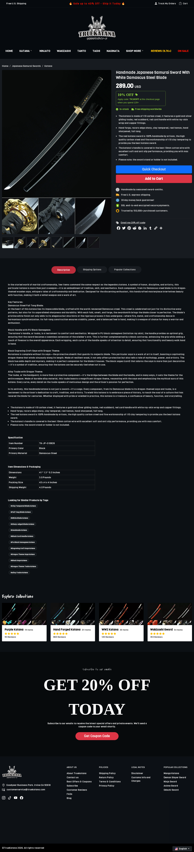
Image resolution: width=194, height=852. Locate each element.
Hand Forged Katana (66, 630)
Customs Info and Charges (140, 779)
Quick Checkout (154, 169)
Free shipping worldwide (146, 109)
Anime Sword (171, 785)
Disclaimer (137, 773)
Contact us (73, 777)
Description (63, 270)
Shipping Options (92, 269)
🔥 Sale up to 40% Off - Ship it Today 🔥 (97, 3)
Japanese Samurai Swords (26, 66)
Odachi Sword (171, 789)
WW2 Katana (110, 630)
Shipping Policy (107, 773)
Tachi (96, 51)
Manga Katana (171, 773)
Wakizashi (64, 51)
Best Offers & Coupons (79, 781)
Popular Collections (125, 269)
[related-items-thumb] (24, 613)
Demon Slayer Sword (175, 777)
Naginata (113, 51)
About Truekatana (76, 773)
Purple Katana (14, 630)
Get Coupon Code (97, 736)
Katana (26, 51)
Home (9, 51)
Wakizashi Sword (161, 630)
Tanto (81, 51)
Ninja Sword (170, 781)
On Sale (183, 51)
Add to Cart (154, 178)
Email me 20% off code (133, 222)
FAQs (69, 794)
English (181, 848)
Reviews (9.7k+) (161, 51)
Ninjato (44, 51)
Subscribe (72, 785)
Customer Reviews (77, 789)
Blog (69, 798)
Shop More (135, 51)
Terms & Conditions (110, 781)
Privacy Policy (106, 785)
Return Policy (106, 777)
